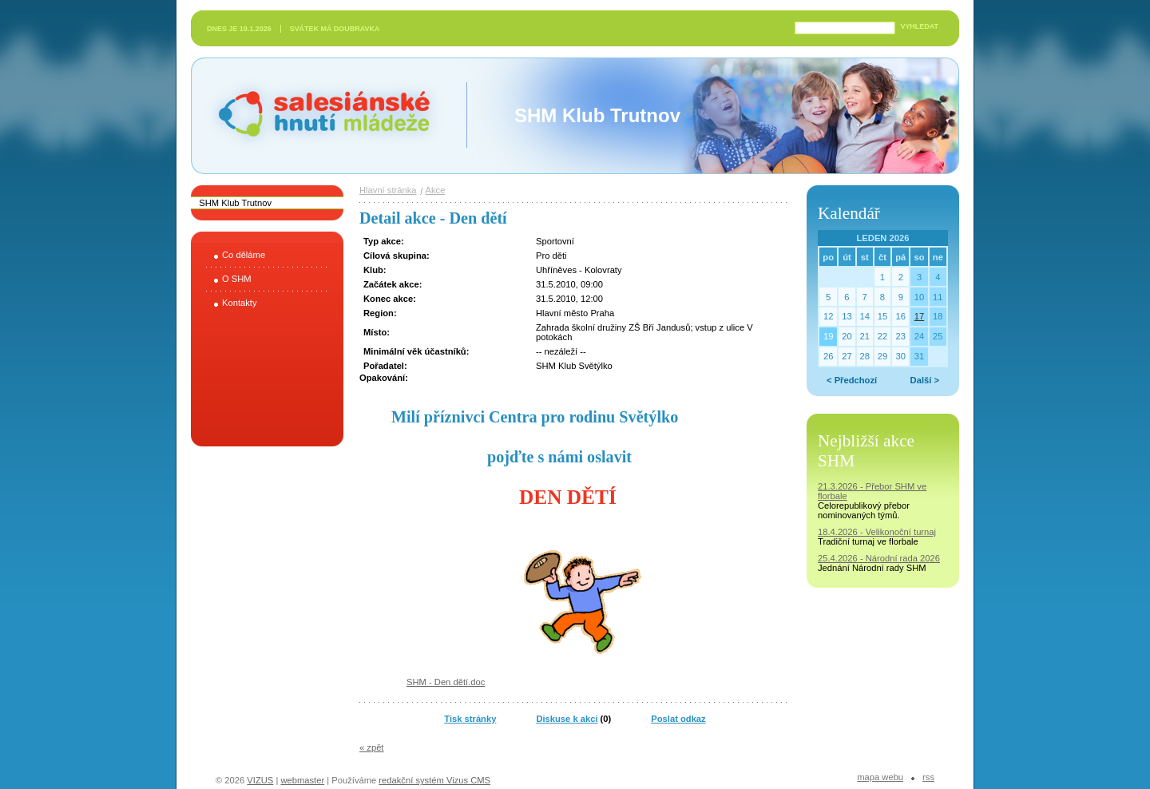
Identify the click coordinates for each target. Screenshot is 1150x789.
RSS (928, 777)
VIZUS (260, 780)
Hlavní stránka (388, 190)
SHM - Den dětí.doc (445, 682)
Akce (436, 190)
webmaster (302, 780)
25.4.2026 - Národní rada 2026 (879, 558)
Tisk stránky (470, 719)
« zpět (371, 747)
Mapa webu (880, 777)
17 (919, 316)
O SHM (237, 278)
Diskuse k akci (566, 719)
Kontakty (239, 302)
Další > (924, 380)
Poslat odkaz (678, 719)
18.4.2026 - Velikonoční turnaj (877, 532)
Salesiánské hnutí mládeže (316, 115)
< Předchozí (852, 380)
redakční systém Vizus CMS (434, 780)
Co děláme (243, 255)
